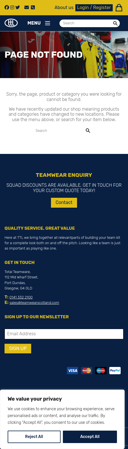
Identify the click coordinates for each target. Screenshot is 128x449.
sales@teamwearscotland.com (34, 302)
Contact (64, 202)
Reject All (34, 436)
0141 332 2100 (21, 297)
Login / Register (94, 7)
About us (64, 7)
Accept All (89, 436)
